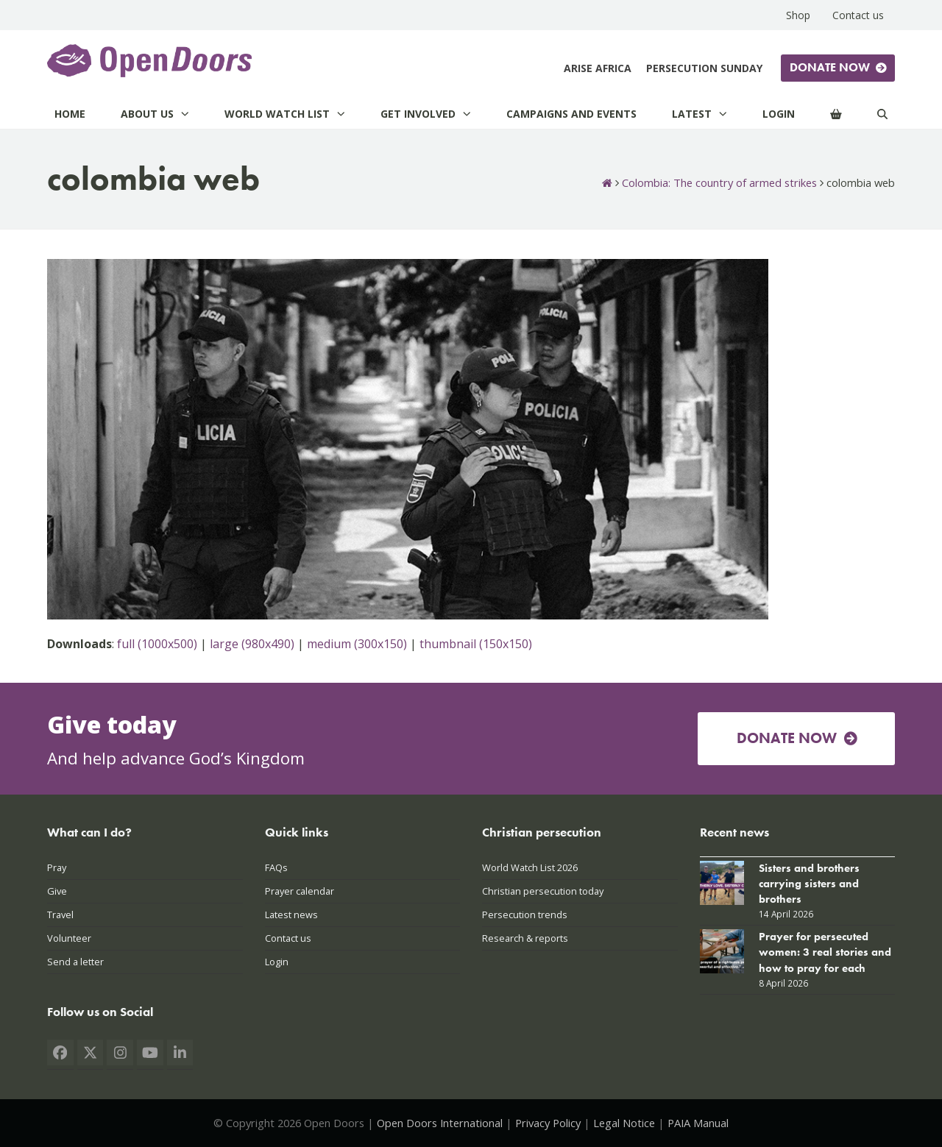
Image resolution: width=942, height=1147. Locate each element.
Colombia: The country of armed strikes (719, 182)
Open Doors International (440, 1122)
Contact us (288, 938)
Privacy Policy (548, 1122)
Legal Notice (624, 1122)
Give (57, 891)
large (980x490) (252, 644)
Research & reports (525, 938)
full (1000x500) (157, 644)
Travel (60, 914)
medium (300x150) (357, 644)
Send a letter (75, 961)
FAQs (276, 867)
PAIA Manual (698, 1122)
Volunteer (69, 938)
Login (276, 961)
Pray (56, 867)
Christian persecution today (542, 891)
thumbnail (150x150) (475, 644)
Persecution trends (524, 914)
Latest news (291, 914)
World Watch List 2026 (530, 867)
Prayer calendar (299, 891)
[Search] (882, 114)
